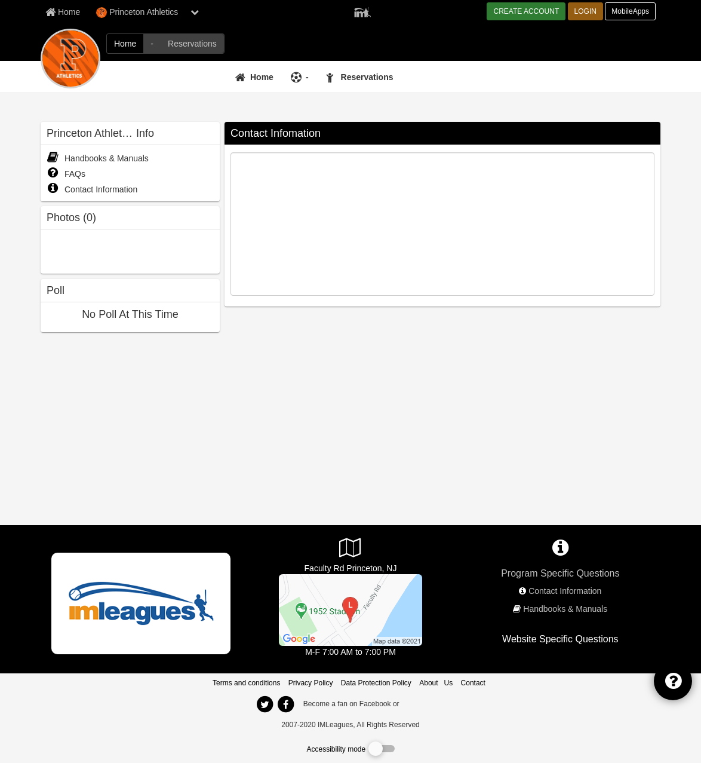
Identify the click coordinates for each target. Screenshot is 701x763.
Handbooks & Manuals (98, 158)
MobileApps (630, 11)
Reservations (367, 77)
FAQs (66, 174)
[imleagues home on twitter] (264, 704)
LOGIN (585, 11)
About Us (436, 683)
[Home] (255, 77)
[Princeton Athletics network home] (125, 43)
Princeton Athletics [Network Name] (137, 12)
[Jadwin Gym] (350, 609)
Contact (473, 683)
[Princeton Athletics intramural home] (152, 43)
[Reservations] (361, 77)
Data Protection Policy (376, 683)
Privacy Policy (310, 683)
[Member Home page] (62, 12)
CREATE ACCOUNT (526, 11)
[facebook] (425, 703)
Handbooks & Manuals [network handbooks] (565, 609)
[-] (301, 77)
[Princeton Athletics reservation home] (192, 43)
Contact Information (92, 189)
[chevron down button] (194, 12)
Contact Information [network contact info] (564, 591)
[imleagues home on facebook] (285, 704)
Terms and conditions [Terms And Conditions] (246, 683)
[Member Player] (362, 10)
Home (261, 77)
